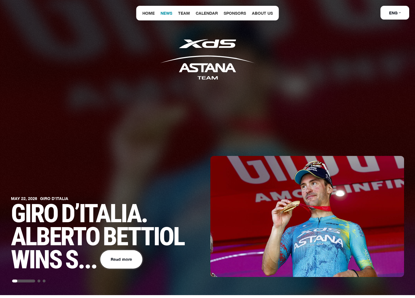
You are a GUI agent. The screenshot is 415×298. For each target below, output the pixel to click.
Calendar (207, 13)
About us (262, 13)
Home (148, 13)
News (166, 13)
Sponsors (235, 13)
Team (184, 13)
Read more (121, 266)
